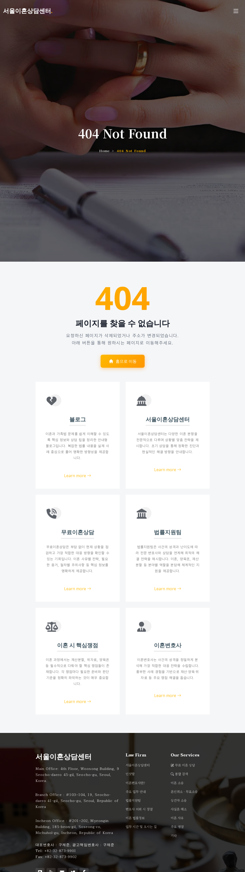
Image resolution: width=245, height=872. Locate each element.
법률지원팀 (133, 800)
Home (104, 150)
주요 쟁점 (177, 826)
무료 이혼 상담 (185, 765)
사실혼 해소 (179, 809)
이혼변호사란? (135, 783)
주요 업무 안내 (136, 791)
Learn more (77, 491)
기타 (174, 835)
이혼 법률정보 (135, 818)
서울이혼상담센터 (138, 765)
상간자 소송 (179, 800)
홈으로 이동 (123, 361)
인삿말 (130, 774)
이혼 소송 (177, 783)
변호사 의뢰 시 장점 (139, 809)
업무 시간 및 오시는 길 (141, 826)
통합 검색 (181, 774)
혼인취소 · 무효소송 (184, 791)
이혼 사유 (177, 818)
